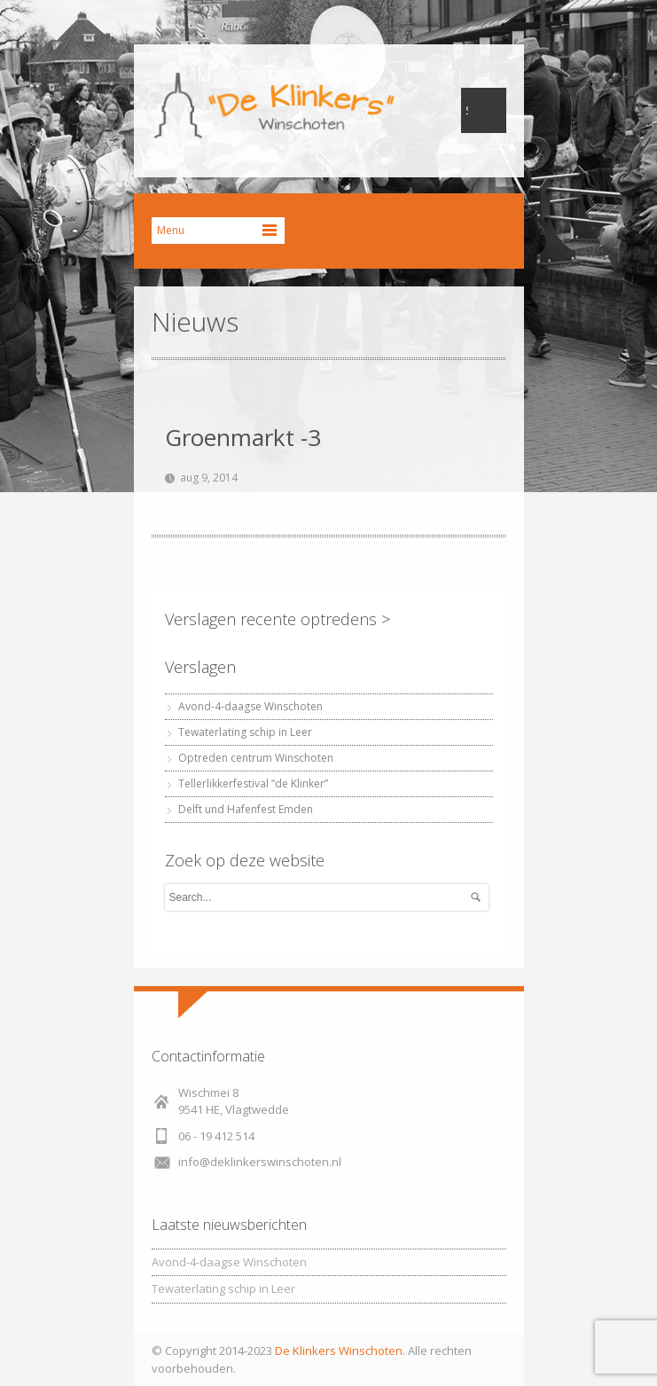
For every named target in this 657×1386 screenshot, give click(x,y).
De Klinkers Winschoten (339, 1351)
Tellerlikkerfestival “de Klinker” (253, 783)
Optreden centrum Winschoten (255, 757)
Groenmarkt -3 (243, 437)
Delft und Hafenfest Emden (245, 809)
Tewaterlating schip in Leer (245, 732)
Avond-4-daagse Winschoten (250, 706)
